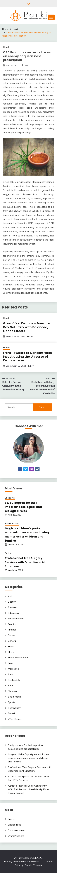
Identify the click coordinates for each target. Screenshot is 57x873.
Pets (10, 674)
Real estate (14, 679)
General (12, 640)
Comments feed (16, 830)
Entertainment (12, 523)
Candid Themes (33, 865)
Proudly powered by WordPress (22, 861)
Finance (12, 629)
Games (12, 635)
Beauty (12, 601)
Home (11, 652)
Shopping (10, 497)
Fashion (12, 624)
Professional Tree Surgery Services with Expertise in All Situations (25, 562)
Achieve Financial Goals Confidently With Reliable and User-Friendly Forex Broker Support (28, 789)
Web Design (14, 718)
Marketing (13, 668)
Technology (14, 707)
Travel (11, 713)
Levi (26, 65)
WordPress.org (16, 835)
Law (10, 663)
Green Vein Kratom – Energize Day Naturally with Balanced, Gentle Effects (26, 327)
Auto (10, 596)
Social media (14, 696)
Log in (11, 819)
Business (9, 553)
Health (6, 47)
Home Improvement (18, 657)
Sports (11, 702)
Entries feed (14, 824)
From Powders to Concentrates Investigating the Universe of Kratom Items (27, 356)
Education (13, 612)
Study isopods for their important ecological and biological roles (23, 507)
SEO (10, 685)
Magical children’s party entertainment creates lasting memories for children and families (29, 758)
